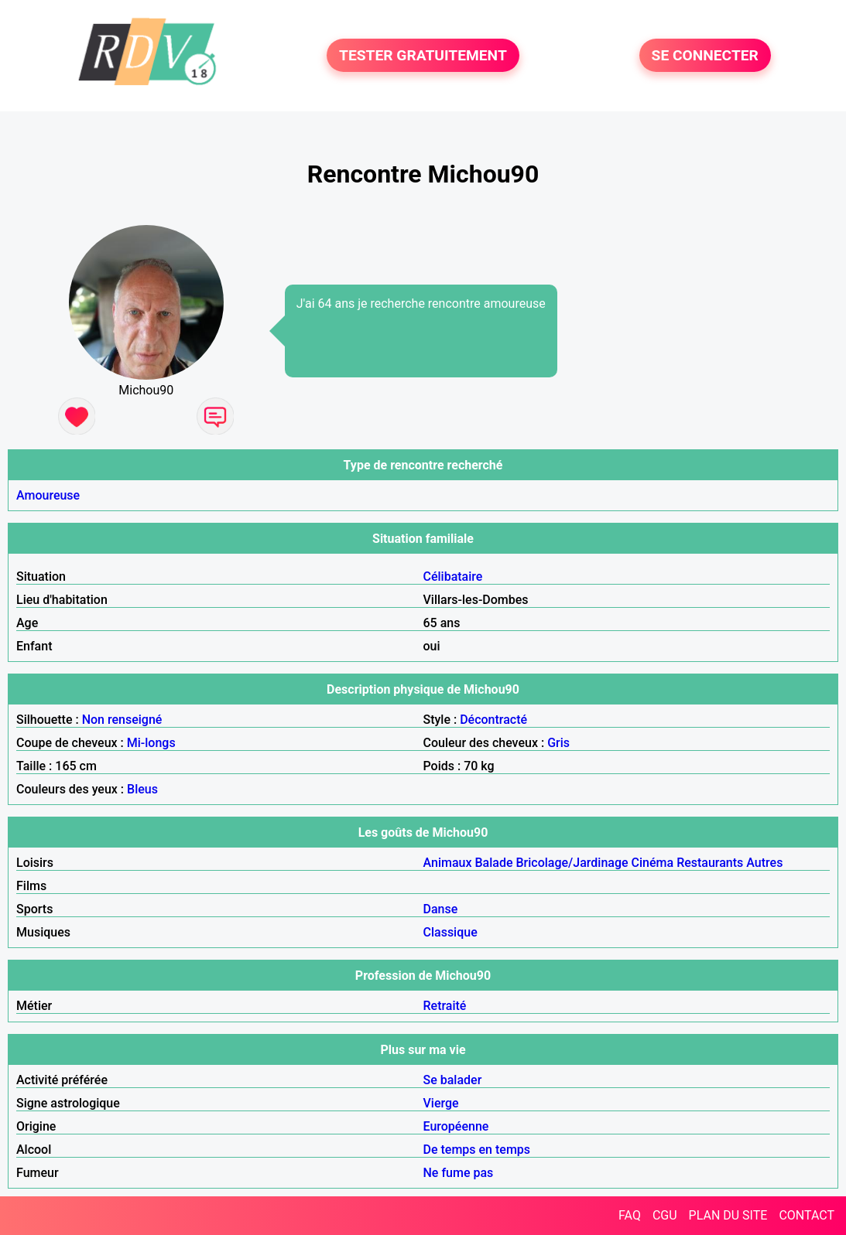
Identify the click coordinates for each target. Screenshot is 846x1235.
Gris (558, 742)
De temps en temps (477, 1149)
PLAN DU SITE (728, 1215)
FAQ (629, 1215)
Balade (493, 862)
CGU (664, 1215)
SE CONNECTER (705, 55)
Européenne (456, 1126)
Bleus (142, 789)
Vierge (441, 1103)
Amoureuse (48, 495)
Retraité (445, 1005)
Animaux (447, 862)
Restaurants (709, 862)
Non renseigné (122, 719)
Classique (450, 932)
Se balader (452, 1080)
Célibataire (453, 576)
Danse (440, 909)
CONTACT (806, 1215)
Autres (764, 862)
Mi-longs (151, 742)
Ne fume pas (458, 1172)
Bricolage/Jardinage (571, 862)
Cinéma (653, 862)
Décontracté (493, 719)
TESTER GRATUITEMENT (423, 55)
